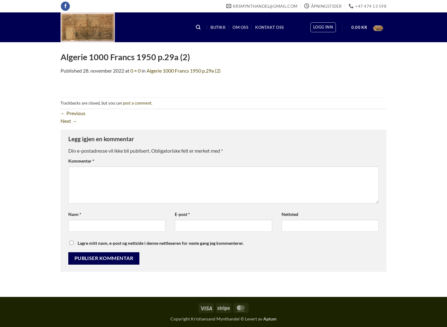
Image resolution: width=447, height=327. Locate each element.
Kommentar (81, 161)
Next (69, 121)
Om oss (240, 27)
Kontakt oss (269, 27)
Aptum (270, 318)
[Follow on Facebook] (65, 6)
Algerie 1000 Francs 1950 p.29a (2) (184, 71)
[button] (323, 27)
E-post (182, 214)
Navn (74, 214)
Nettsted (290, 214)
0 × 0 (135, 71)
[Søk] (198, 27)
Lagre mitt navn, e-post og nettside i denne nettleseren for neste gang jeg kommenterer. (161, 243)
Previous (73, 113)
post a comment (137, 103)
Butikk (218, 27)
